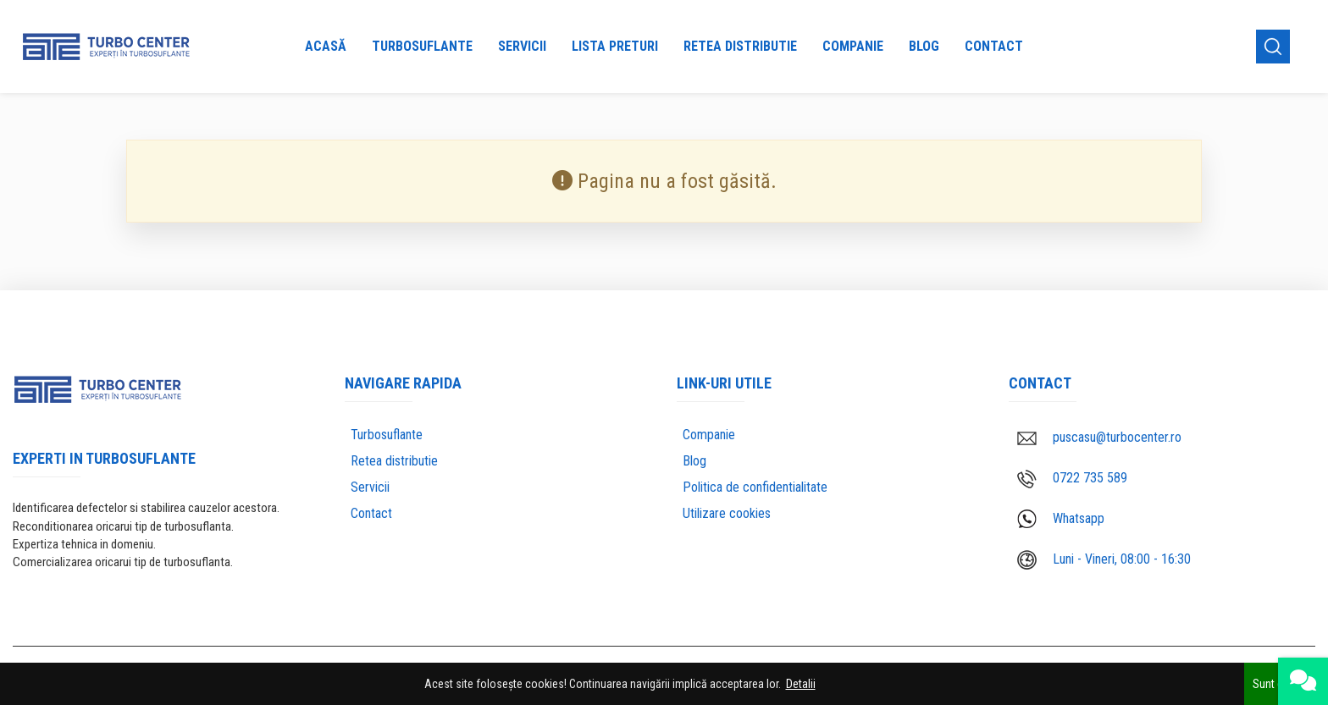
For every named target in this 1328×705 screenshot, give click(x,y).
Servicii (522, 46)
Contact (994, 46)
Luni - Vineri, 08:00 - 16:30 (1104, 560)
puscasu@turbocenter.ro (1099, 437)
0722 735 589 (1072, 479)
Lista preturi (615, 46)
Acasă (325, 46)
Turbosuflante (422, 46)
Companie (852, 46)
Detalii (801, 684)
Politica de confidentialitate (755, 487)
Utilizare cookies (727, 513)
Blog (924, 46)
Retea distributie (740, 46)
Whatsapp (1060, 519)
